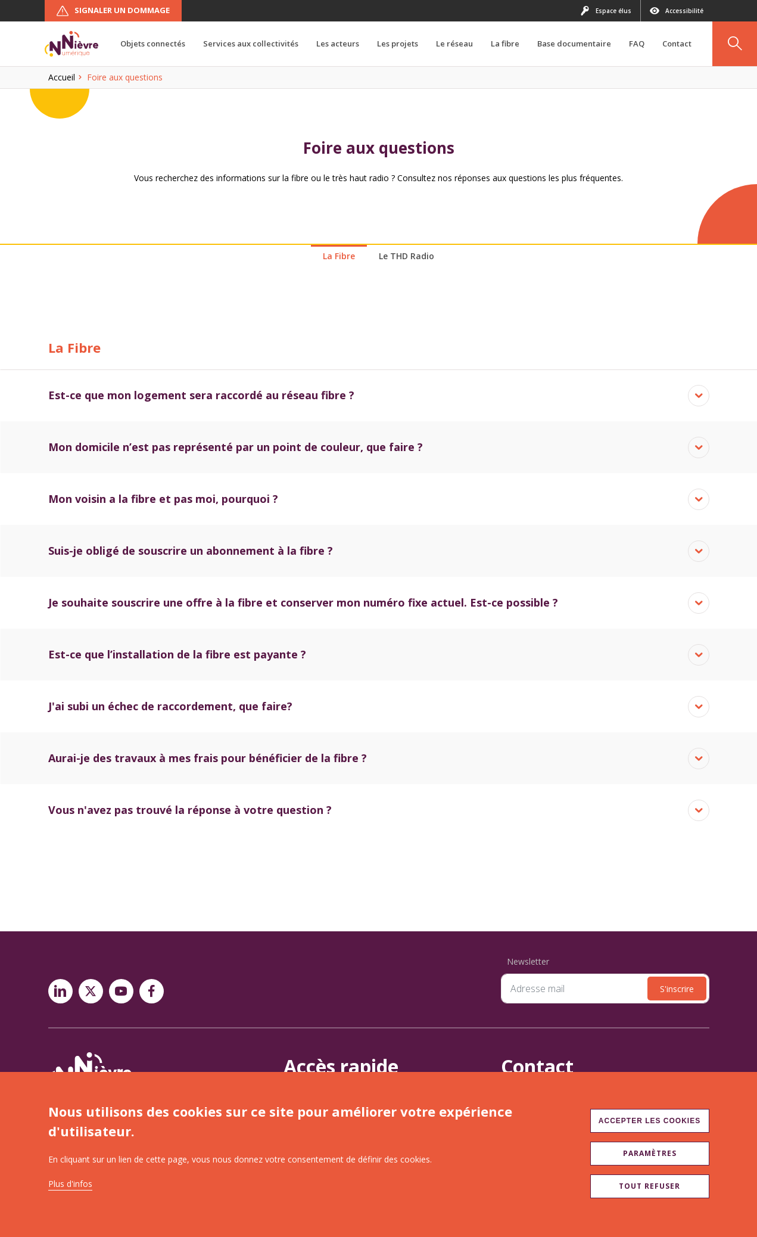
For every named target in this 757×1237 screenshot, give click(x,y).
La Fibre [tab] (339, 256)
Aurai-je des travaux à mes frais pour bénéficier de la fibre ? (207, 758)
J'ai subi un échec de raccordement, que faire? (170, 706)
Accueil (61, 77)
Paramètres (650, 1153)
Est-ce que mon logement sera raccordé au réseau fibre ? (201, 395)
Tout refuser (649, 1186)
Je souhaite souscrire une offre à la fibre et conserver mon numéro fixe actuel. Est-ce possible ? (303, 602)
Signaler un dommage (113, 11)
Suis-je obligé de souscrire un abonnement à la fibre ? (190, 550)
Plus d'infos (70, 1183)
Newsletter (528, 961)
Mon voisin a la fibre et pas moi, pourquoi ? (163, 499)
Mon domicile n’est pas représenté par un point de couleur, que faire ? (235, 447)
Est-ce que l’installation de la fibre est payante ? (177, 654)
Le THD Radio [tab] (406, 256)
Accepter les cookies (649, 1121)
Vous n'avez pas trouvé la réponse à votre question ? (190, 810)
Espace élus (605, 11)
